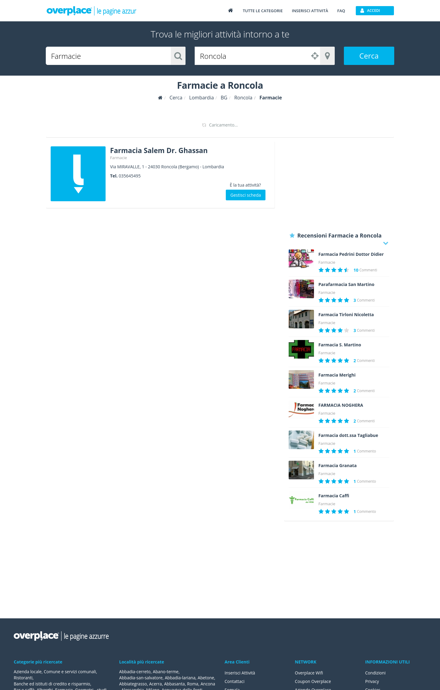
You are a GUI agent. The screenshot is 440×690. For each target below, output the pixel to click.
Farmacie (118, 157)
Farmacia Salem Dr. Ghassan (162, 150)
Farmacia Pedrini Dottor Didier (351, 254)
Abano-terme (166, 671)
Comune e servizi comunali (71, 671)
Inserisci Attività (240, 673)
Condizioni (375, 673)
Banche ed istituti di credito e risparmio (53, 684)
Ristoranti (23, 678)
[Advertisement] (339, 184)
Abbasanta (194, 684)
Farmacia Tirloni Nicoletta (346, 314)
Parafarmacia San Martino (346, 284)
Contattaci (235, 681)
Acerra (175, 684)
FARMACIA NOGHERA (341, 405)
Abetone (127, 684)
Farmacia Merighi (337, 375)
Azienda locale (28, 671)
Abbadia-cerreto (135, 671)
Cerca (369, 56)
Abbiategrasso (152, 684)
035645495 (130, 175)
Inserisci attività (310, 10)
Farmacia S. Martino (340, 345)
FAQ (341, 10)
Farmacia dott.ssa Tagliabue (348, 435)
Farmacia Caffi (334, 496)
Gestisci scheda (245, 195)
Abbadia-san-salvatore (141, 678)
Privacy (372, 681)
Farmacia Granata (338, 465)
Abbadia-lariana (181, 678)
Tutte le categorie (263, 10)
